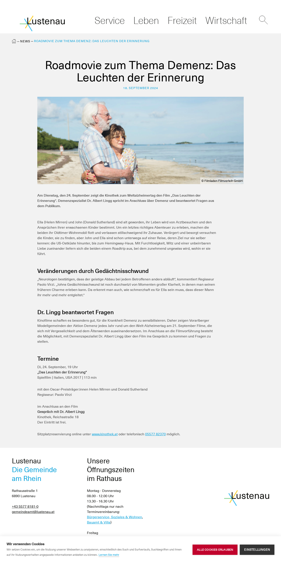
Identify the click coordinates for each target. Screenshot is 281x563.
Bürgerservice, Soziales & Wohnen (114, 517)
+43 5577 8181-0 (25, 506)
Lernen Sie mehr (109, 555)
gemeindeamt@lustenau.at (33, 512)
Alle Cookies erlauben (215, 550)
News (25, 41)
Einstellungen (257, 550)
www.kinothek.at (105, 434)
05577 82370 (155, 434)
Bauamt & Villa (98, 522)
